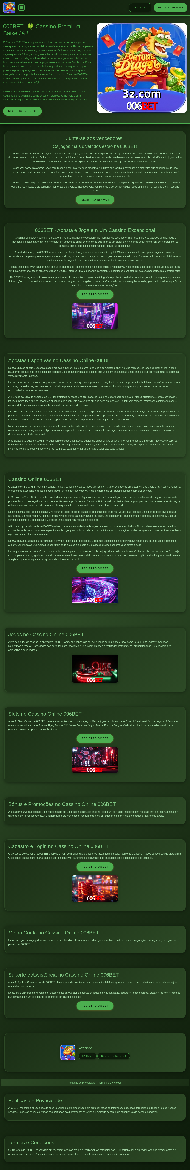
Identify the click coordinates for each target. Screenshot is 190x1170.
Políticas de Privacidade (82, 1082)
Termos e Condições (110, 1082)
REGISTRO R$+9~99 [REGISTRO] (170, 7)
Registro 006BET (95, 294)
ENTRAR (140, 7)
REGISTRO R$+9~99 (22, 111)
